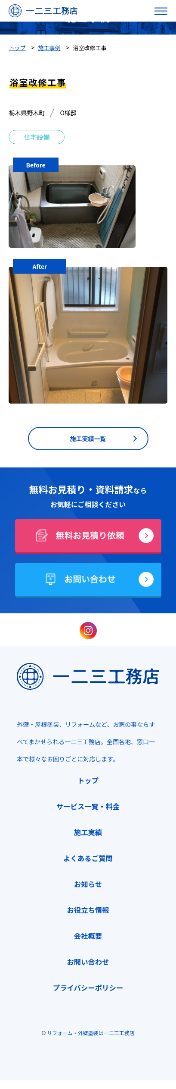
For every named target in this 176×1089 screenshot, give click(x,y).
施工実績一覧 (88, 438)
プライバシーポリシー (88, 987)
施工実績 (88, 832)
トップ (88, 780)
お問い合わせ (88, 961)
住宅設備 (36, 137)
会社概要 (88, 936)
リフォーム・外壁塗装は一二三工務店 (91, 1032)
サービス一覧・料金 (88, 806)
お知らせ (88, 884)
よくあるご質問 (88, 858)
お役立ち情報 (88, 910)
